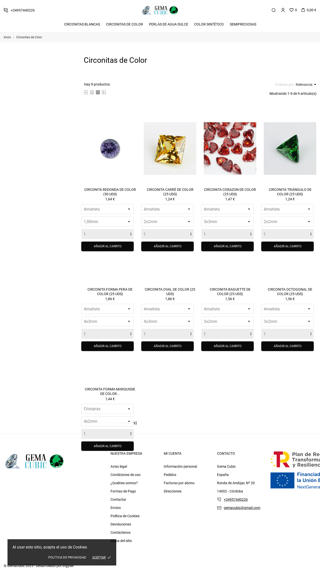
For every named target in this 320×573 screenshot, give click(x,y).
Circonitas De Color (124, 24)
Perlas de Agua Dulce (168, 24)
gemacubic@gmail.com (242, 508)
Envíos (115, 508)
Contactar (118, 499)
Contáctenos (120, 532)
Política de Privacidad (67, 557)
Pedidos (170, 475)
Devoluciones (120, 524)
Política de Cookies (125, 516)
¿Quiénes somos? (124, 483)
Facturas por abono (179, 483)
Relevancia (306, 85)
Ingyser (68, 566)
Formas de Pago (123, 491)
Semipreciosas (243, 24)
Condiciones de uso (125, 475)
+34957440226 (236, 499)
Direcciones (173, 491)
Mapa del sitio (121, 541)
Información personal (180, 466)
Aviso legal (118, 466)
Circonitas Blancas (82, 24)
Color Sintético (209, 24)
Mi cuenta (173, 453)
